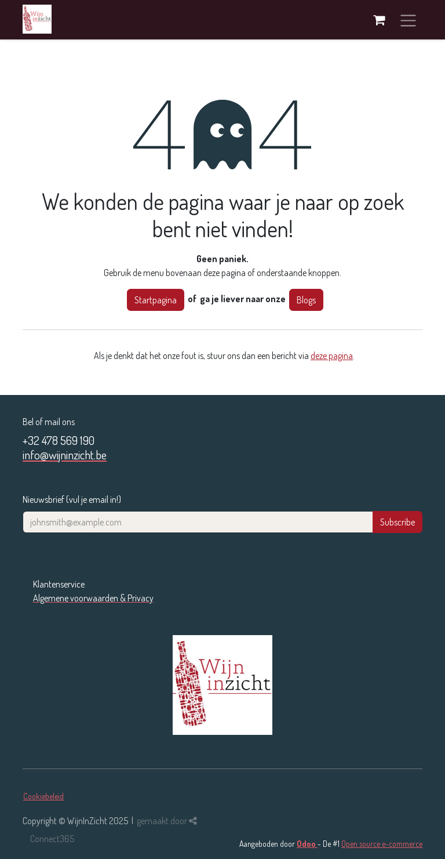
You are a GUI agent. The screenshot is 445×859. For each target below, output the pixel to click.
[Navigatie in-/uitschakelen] (408, 20)
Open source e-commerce (381, 844)
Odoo (307, 844)
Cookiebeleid (43, 796)
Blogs (306, 300)
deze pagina (332, 355)
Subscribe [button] (397, 522)
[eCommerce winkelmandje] (379, 20)
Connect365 (52, 838)
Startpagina (155, 300)
